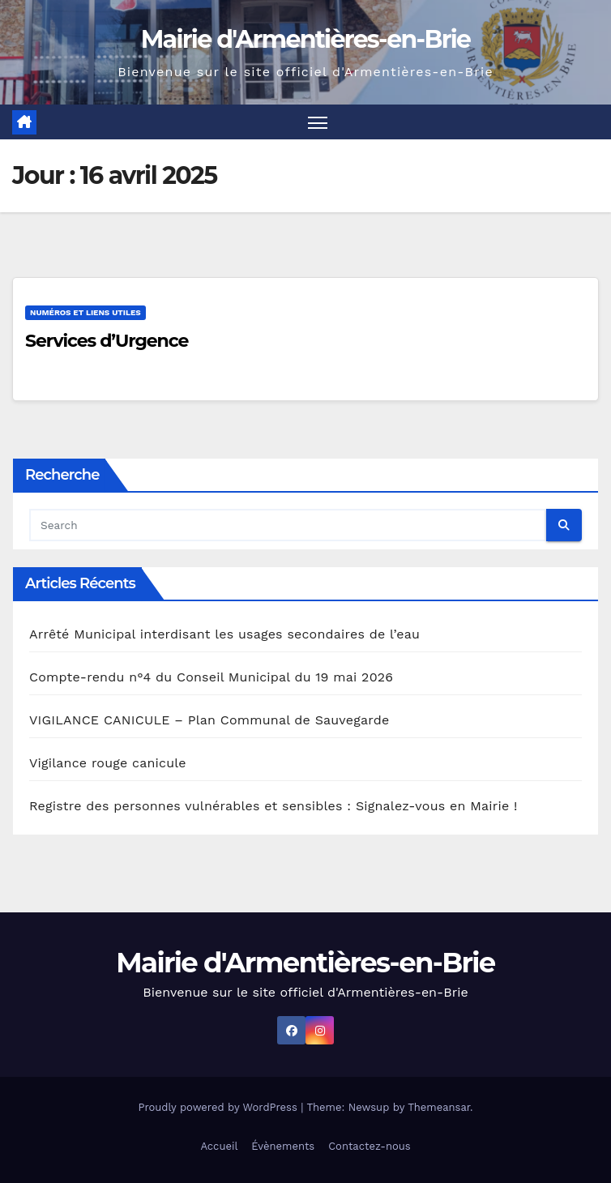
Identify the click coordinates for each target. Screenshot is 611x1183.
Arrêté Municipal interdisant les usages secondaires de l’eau (224, 634)
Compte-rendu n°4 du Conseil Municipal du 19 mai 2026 (211, 677)
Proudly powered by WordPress (219, 1107)
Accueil (218, 1146)
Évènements (282, 1146)
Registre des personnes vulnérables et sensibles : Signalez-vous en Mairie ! (273, 806)
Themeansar (439, 1107)
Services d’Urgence (106, 341)
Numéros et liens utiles (85, 312)
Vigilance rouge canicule (107, 763)
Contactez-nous (369, 1146)
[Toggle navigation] (317, 122)
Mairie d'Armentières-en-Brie (306, 39)
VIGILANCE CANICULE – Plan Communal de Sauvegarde (209, 720)
